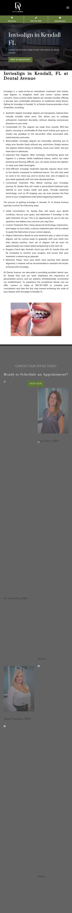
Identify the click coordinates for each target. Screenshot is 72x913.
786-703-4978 (35, 20)
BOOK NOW (36, 383)
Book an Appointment (20, 59)
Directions (12, 20)
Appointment (60, 20)
